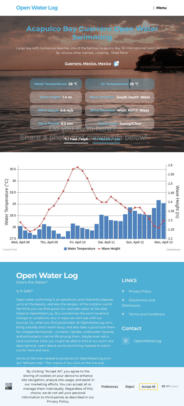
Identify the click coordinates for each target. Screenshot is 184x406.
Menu (160, 8)
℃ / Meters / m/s (106, 139)
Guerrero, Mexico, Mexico (92, 64)
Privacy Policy (140, 291)
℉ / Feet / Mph (76, 139)
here (31, 350)
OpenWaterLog (147, 341)
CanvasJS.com (173, 249)
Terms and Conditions (147, 314)
